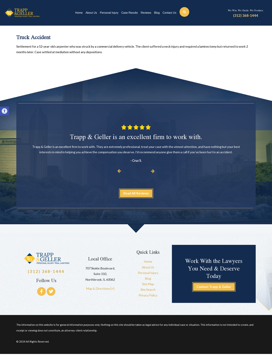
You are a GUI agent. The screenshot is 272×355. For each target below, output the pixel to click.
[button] (4, 111)
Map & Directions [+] (100, 289)
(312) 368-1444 (245, 15)
